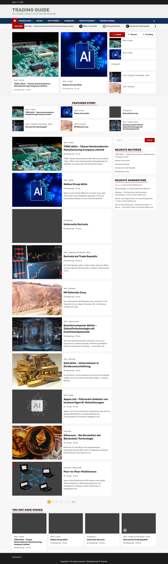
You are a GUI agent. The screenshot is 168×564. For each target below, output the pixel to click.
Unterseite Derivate (115, 26)
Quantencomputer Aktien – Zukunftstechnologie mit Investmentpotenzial (133, 127)
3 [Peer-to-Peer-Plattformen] (14, 464)
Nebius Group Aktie (92, 26)
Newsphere (91, 561)
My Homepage (120, 189)
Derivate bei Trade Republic (141, 26)
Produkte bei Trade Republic (135, 75)
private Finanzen (86, 21)
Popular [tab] (132, 34)
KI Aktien (21, 80)
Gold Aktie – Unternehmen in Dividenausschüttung (81, 365)
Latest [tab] (117, 34)
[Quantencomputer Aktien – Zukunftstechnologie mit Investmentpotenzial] (115, 125)
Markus (79, 228)
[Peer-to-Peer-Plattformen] (37, 479)
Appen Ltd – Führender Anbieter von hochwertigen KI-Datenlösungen (86, 401)
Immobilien (69, 21)
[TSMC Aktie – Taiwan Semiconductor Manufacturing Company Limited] (115, 43)
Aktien (39, 21)
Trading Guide (31, 10)
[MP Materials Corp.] (115, 88)
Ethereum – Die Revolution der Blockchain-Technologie (82, 437)
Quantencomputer (132, 122)
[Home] (15, 21)
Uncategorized (115, 64)
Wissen (147, 75)
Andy (29, 90)
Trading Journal (107, 21)
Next (73, 502)
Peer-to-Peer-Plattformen (80, 471)
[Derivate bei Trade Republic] (115, 77)
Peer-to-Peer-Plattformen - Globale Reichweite (132, 205)
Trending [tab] (148, 34)
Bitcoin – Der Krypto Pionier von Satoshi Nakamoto (134, 207)
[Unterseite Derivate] (115, 112)
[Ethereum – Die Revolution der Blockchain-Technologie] (37, 443)
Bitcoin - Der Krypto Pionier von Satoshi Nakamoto (134, 199)
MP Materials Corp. (130, 89)
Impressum (16, 557)
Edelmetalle (130, 86)
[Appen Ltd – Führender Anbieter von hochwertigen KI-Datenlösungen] (37, 406)
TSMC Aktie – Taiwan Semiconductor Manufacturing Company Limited (50, 26)
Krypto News (53, 21)
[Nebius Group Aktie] (115, 54)
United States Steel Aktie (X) (139, 189)
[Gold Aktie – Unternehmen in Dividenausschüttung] (37, 370)
